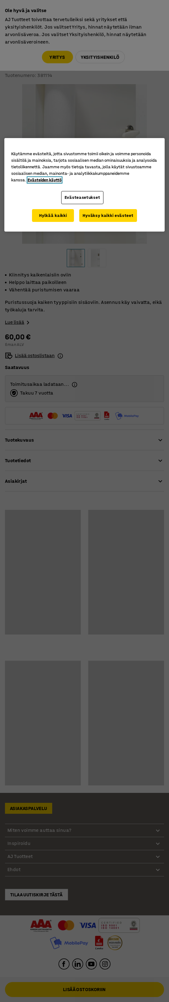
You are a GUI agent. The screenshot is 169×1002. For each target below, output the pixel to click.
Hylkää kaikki (53, 215)
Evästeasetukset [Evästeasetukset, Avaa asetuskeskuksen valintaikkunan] (82, 197)
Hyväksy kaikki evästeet (108, 215)
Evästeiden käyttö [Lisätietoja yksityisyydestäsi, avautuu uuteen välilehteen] (45, 180)
